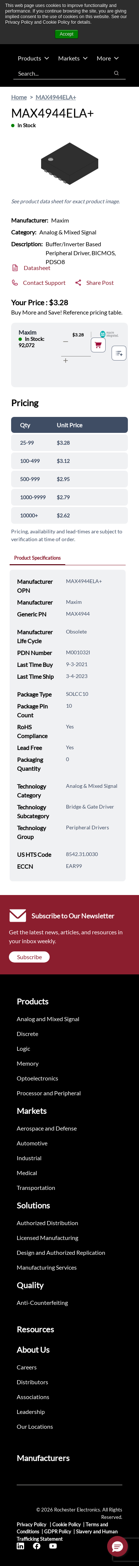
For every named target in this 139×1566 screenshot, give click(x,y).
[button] (117, 1546)
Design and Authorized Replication (61, 1252)
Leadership (31, 1411)
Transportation (36, 1187)
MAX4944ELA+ (56, 97)
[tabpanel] (68, 725)
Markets (73, 58)
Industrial (29, 1157)
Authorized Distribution (47, 1222)
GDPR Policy (57, 1531)
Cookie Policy (66, 1524)
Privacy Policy (32, 1524)
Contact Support (44, 282)
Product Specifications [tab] (37, 558)
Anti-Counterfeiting (42, 1302)
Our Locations (35, 1426)
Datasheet (37, 267)
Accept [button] (66, 34)
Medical (27, 1172)
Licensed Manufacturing (47, 1237)
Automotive (32, 1142)
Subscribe (29, 956)
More (108, 58)
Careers (27, 1367)
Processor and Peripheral (49, 1092)
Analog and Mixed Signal (48, 1018)
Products (33, 58)
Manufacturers (43, 1458)
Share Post (100, 282)
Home (19, 97)
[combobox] (57, 73)
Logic (23, 1048)
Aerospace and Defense (47, 1128)
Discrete (27, 1033)
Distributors (32, 1381)
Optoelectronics (37, 1078)
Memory (28, 1063)
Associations (33, 1396)
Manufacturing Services (47, 1267)
